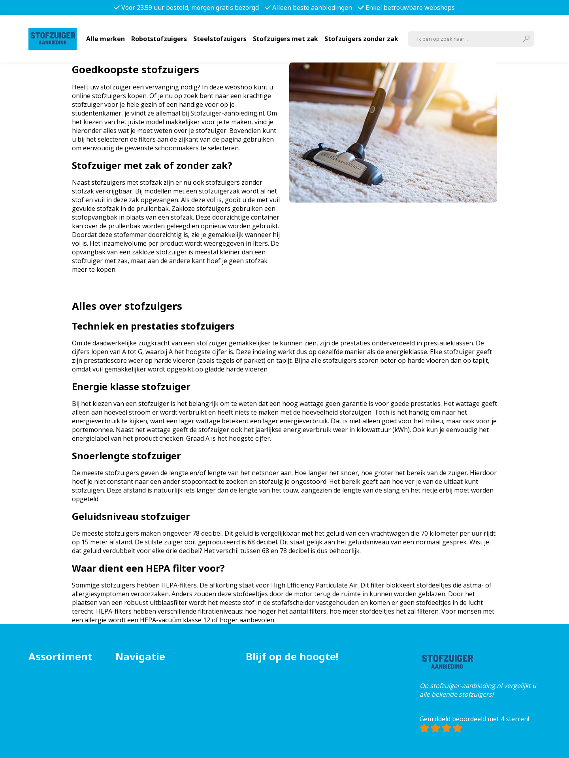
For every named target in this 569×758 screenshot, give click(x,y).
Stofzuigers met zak (285, 38)
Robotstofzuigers (159, 38)
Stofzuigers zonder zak (361, 38)
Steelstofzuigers (220, 38)
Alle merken (105, 38)
